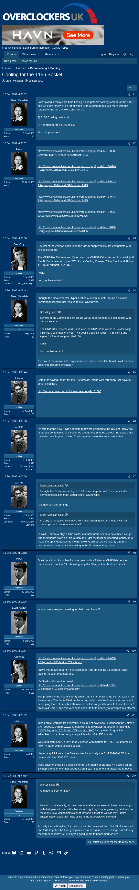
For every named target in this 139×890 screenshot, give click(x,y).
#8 (134, 552)
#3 (134, 238)
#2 (134, 143)
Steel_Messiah (14, 80)
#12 (134, 776)
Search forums (28, 60)
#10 (134, 650)
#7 (134, 476)
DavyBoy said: (48, 312)
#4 (134, 290)
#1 (134, 94)
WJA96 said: (47, 784)
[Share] (129, 94)
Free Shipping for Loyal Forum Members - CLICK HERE (35, 47)
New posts (10, 60)
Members (50, 54)
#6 (134, 421)
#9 (134, 601)
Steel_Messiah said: (52, 485)
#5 (134, 372)
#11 (134, 715)
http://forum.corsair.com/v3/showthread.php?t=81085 (69, 391)
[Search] (131, 54)
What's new (29, 54)
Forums (11, 54)
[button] (39, 54)
